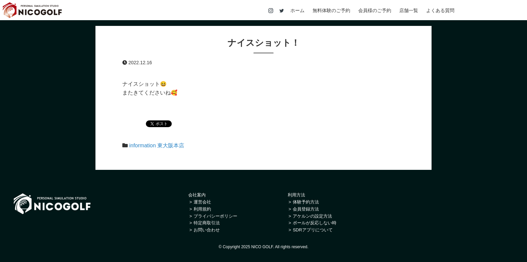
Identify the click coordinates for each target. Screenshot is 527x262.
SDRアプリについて (312, 229)
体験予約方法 (306, 201)
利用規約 (202, 209)
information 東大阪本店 (156, 145)
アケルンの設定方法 (312, 216)
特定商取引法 (207, 222)
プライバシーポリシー (215, 216)
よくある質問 (440, 10)
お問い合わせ (207, 229)
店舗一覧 (408, 10)
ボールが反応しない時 (314, 222)
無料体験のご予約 (331, 10)
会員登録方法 (306, 209)
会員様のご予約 (374, 10)
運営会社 (202, 201)
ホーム (297, 10)
